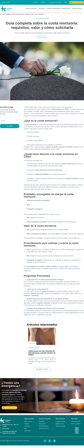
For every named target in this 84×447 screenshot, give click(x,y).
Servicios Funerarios (31, 8)
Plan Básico (42, 421)
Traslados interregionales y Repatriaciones (58, 8)
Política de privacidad (75, 421)
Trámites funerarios (77, 8)
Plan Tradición (42, 423)
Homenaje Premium (44, 428)
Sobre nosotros (28, 421)
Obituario (43, 2)
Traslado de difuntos (61, 421)
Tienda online (27, 430)
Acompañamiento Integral (55, 2)
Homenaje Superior (43, 426)
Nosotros (36, 2)
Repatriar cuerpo (60, 423)
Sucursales (42, 8)
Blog (65, 2)
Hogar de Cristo (29, 418)
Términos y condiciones (76, 423)
